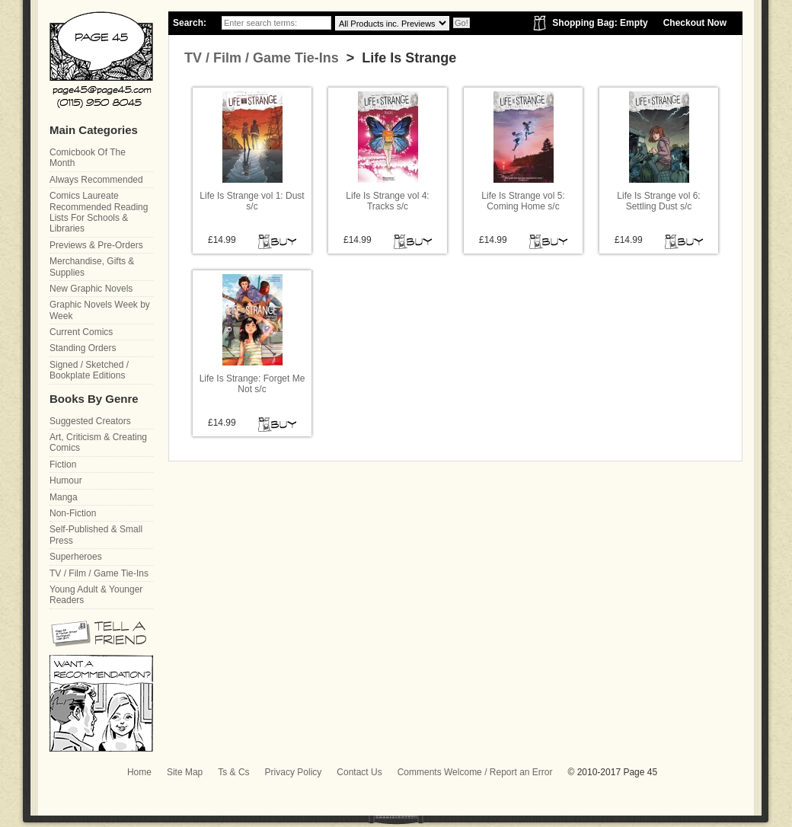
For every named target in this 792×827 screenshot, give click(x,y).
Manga (64, 497)
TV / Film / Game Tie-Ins (261, 57)
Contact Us (359, 772)
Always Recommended (96, 179)
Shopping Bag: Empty (599, 23)
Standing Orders (83, 348)
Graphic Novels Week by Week (100, 310)
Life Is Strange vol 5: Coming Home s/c (522, 201)
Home (139, 772)
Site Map (185, 772)
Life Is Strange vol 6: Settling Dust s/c (658, 201)
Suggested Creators (90, 421)
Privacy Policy (293, 772)
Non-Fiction (73, 513)
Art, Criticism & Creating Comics (98, 442)
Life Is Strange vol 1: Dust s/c (252, 201)
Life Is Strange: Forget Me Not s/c (252, 383)
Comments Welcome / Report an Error (475, 772)
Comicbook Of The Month (88, 157)
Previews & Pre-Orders (96, 245)
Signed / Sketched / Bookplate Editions (89, 370)
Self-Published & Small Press (96, 534)
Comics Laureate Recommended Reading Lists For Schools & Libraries (99, 212)
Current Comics (81, 332)
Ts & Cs (233, 772)
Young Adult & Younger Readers (96, 594)
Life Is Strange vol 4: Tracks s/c (387, 201)
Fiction (63, 464)
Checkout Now (695, 23)
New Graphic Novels (91, 288)
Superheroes (76, 556)
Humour (66, 480)
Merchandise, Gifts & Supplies (92, 266)
